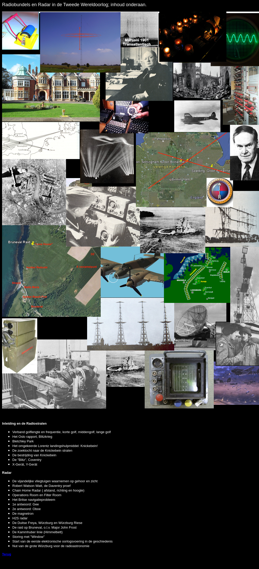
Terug (6, 554)
